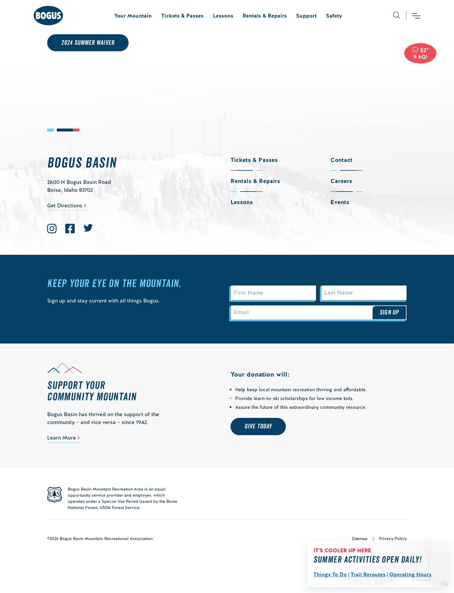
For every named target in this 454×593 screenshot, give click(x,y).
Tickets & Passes (182, 15)
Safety (334, 15)
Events (339, 202)
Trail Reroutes (368, 574)
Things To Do (330, 574)
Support (306, 15)
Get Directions (64, 205)
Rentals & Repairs (265, 15)
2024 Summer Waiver (88, 43)
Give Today (258, 430)
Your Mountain (133, 15)
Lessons (223, 15)
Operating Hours (410, 574)
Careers (341, 181)
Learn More (61, 441)
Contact (341, 160)
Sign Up (389, 315)
